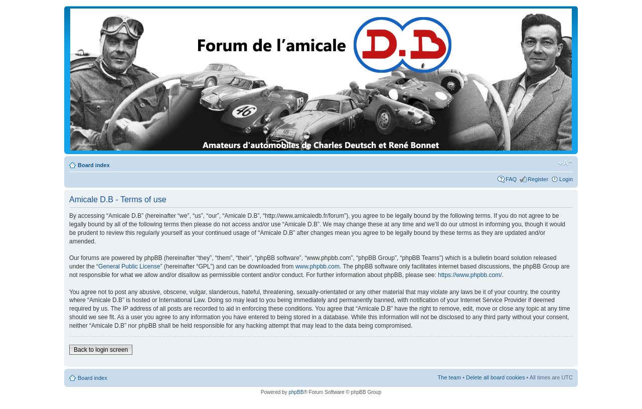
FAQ (511, 179)
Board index (94, 165)
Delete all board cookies (495, 377)
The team (449, 377)
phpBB (295, 392)
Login (566, 179)
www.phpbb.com (317, 266)
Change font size (565, 163)
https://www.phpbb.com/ (470, 275)
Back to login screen (101, 349)
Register (538, 179)
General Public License (129, 266)
